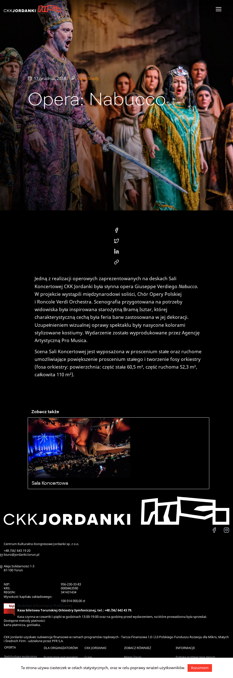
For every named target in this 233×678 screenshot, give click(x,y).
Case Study (88, 78)
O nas (88, 657)
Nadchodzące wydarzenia (20, 656)
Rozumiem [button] (200, 667)
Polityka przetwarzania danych (195, 657)
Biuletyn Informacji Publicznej (44, 605)
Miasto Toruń (132, 657)
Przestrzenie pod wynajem (61, 657)
